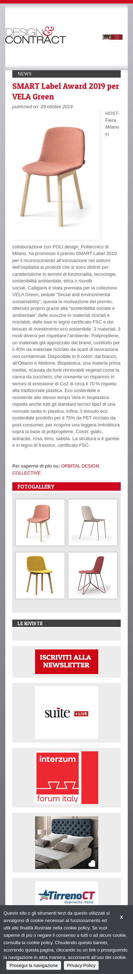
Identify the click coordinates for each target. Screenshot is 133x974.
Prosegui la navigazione (33, 965)
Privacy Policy (81, 965)
